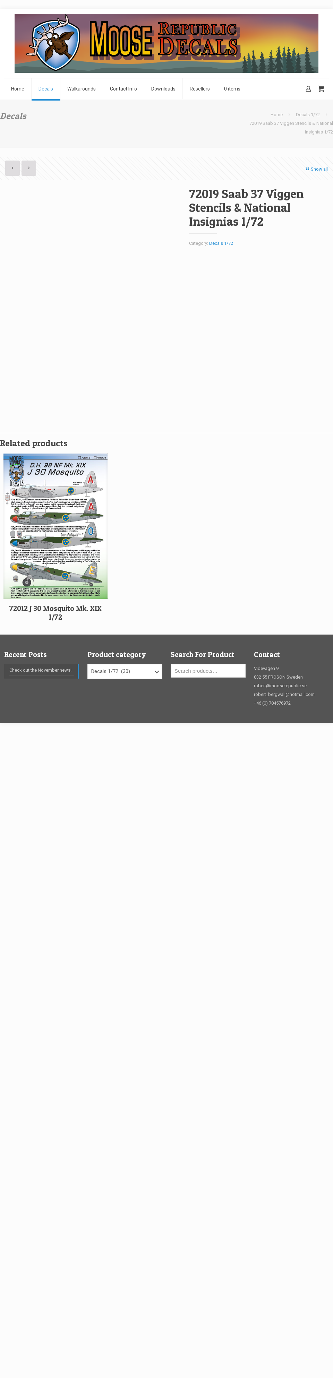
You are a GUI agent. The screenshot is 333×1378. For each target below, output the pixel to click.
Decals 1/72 (308, 114)
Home (277, 114)
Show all (316, 169)
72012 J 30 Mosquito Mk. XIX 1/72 (55, 612)
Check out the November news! (40, 670)
